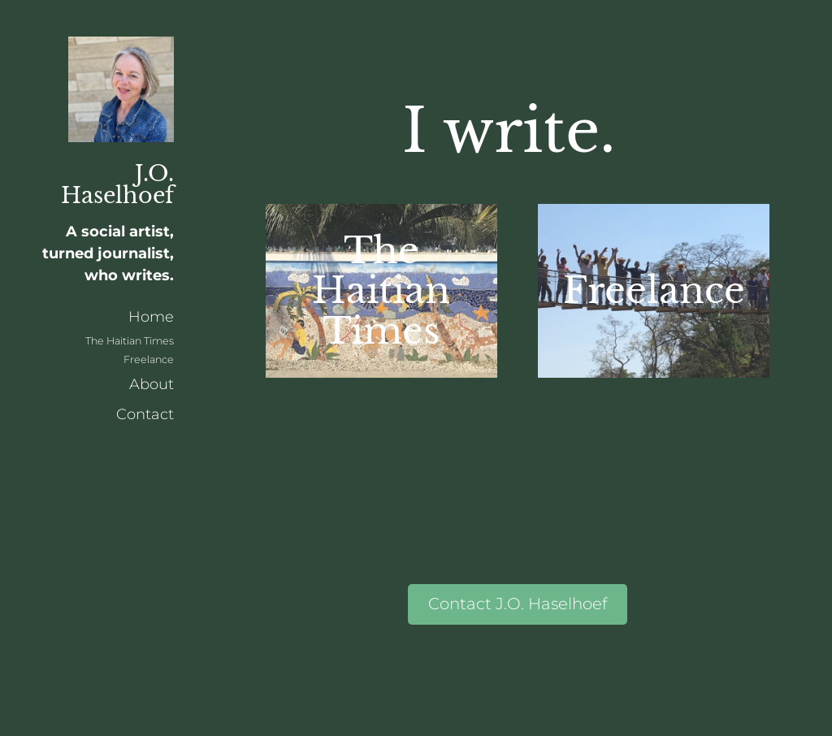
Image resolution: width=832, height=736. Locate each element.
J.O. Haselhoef (117, 184)
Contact (145, 414)
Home (151, 317)
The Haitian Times (129, 341)
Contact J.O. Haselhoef (517, 603)
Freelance (149, 359)
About (151, 384)
